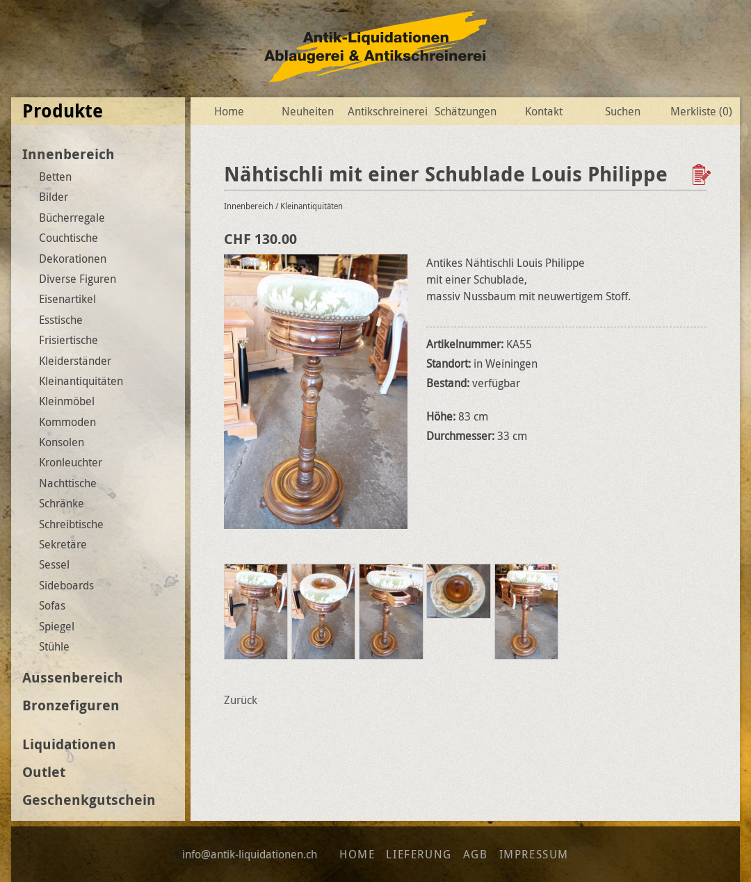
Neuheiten (308, 111)
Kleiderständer (75, 360)
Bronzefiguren (71, 705)
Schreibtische (71, 524)
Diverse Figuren (77, 278)
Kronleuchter (70, 462)
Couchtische (68, 237)
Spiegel (56, 626)
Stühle (54, 646)
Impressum (534, 854)
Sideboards (66, 585)
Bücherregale (72, 217)
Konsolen (61, 442)
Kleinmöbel (67, 401)
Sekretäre (63, 544)
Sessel (54, 564)
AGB (475, 854)
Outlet (43, 771)
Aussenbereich (72, 677)
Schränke (61, 503)
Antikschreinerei (386, 111)
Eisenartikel (67, 299)
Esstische (61, 319)
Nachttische (68, 483)
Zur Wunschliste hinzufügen (703, 174)
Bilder (53, 196)
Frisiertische (68, 340)
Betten (55, 176)
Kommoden (67, 422)
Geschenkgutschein (89, 799)
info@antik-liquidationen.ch (249, 854)
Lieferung (418, 854)
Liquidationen (69, 744)
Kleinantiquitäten (81, 381)
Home (229, 111)
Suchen (622, 111)
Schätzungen (465, 111)
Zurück (240, 700)
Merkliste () (701, 111)
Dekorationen (72, 258)
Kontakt (544, 111)
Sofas (52, 605)
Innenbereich (68, 154)
